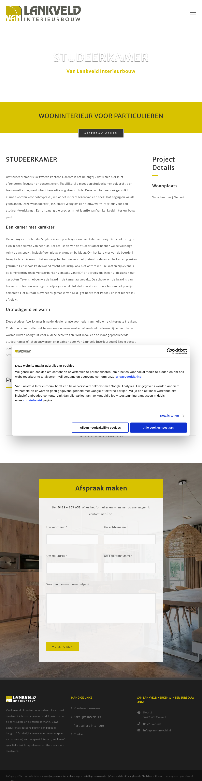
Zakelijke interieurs (87, 717)
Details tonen (169, 415)
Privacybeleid (132, 776)
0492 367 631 (152, 723)
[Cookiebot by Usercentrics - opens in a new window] (169, 351)
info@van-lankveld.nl (157, 730)
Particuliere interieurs (89, 725)
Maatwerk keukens (87, 708)
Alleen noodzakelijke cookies (100, 427)
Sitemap (159, 776)
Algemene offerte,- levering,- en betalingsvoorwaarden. (79, 776)
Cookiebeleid (116, 776)
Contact (79, 734)
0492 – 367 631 (69, 507)
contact (11, 348)
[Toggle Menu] (193, 12)
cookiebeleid (32, 400)
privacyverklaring (128, 376)
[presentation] (76, 634)
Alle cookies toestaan (158, 427)
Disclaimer (147, 776)
